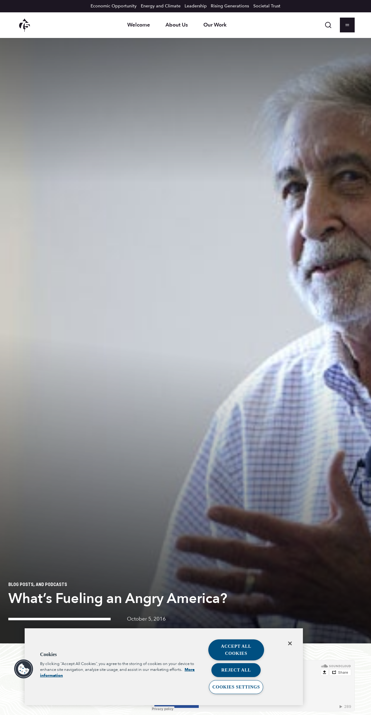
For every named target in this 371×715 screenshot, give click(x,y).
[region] (164, 666)
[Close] (290, 643)
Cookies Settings (236, 686)
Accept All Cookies (236, 650)
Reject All (236, 669)
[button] (24, 669)
